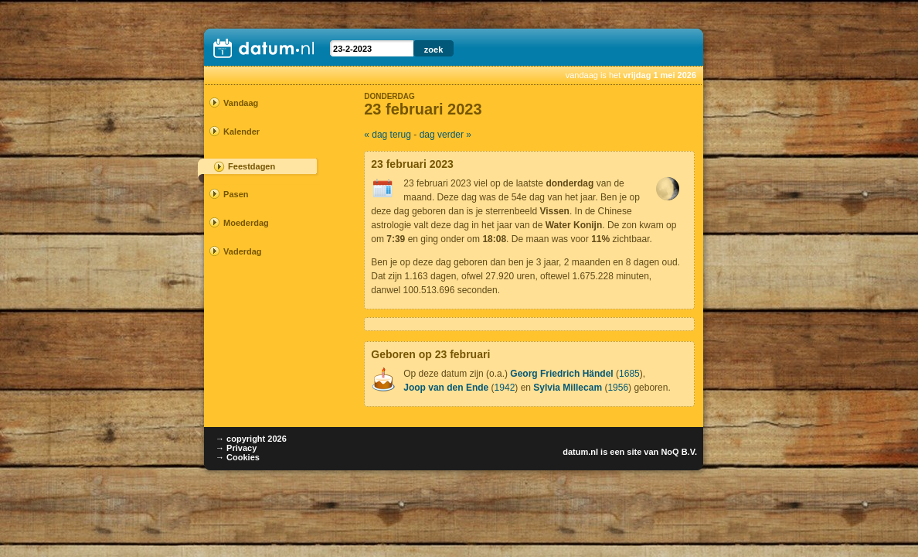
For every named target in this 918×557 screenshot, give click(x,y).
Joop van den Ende (445, 387)
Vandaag (240, 103)
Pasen (235, 194)
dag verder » (445, 134)
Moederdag (246, 222)
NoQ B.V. (679, 451)
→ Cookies (238, 457)
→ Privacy (236, 448)
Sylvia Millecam (567, 387)
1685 (629, 373)
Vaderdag (242, 251)
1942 (505, 387)
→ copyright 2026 (251, 438)
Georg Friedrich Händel (561, 373)
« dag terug (387, 134)
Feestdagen (251, 166)
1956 (617, 387)
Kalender (241, 131)
